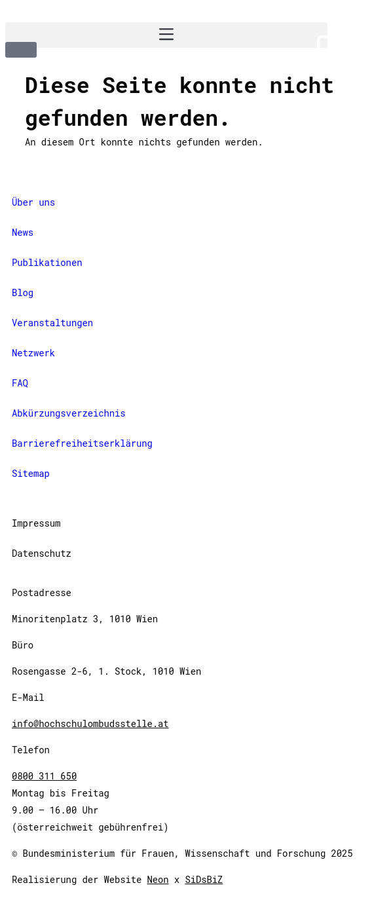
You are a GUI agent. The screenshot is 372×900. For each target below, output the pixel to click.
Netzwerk (33, 353)
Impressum (36, 523)
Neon (158, 879)
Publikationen (47, 262)
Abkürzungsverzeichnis (69, 413)
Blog (22, 292)
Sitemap (31, 473)
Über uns (33, 202)
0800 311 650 (44, 776)
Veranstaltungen (52, 322)
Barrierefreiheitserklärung (82, 443)
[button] (166, 35)
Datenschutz (41, 553)
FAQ (20, 383)
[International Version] (186, 52)
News (22, 232)
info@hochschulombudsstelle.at (90, 723)
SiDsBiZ (204, 879)
